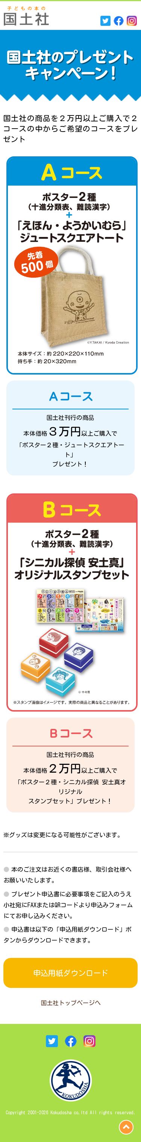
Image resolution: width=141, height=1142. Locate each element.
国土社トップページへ (71, 1003)
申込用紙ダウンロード (70, 973)
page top (126, 1127)
